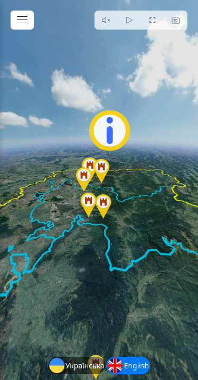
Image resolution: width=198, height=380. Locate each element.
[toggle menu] (22, 20)
